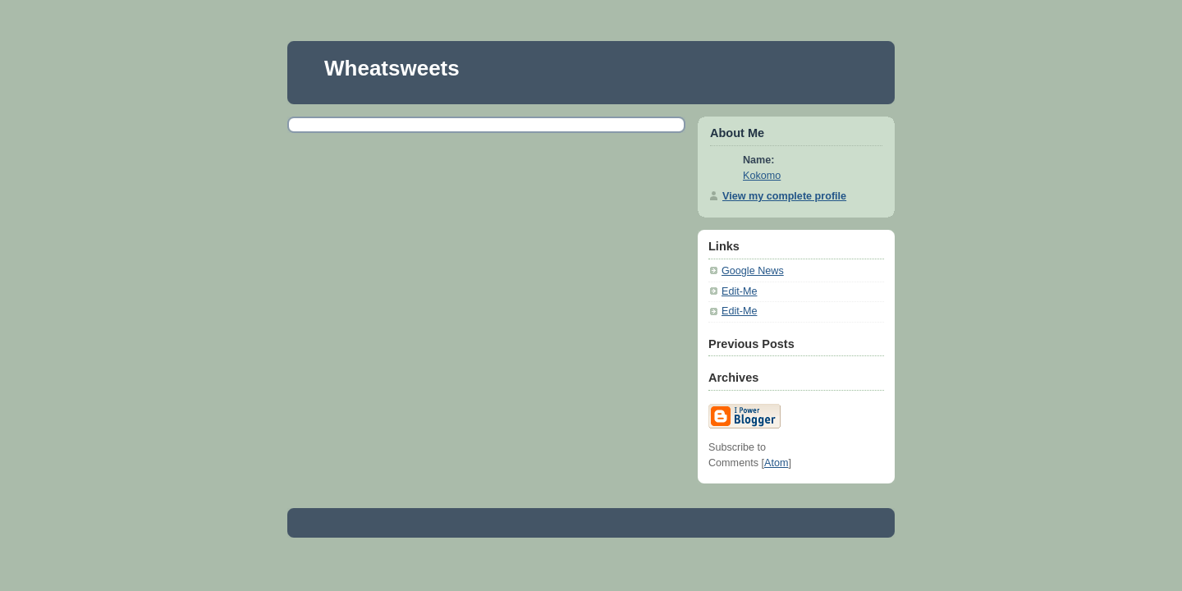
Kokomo (762, 175)
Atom (776, 463)
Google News (753, 271)
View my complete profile (784, 196)
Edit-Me (739, 291)
